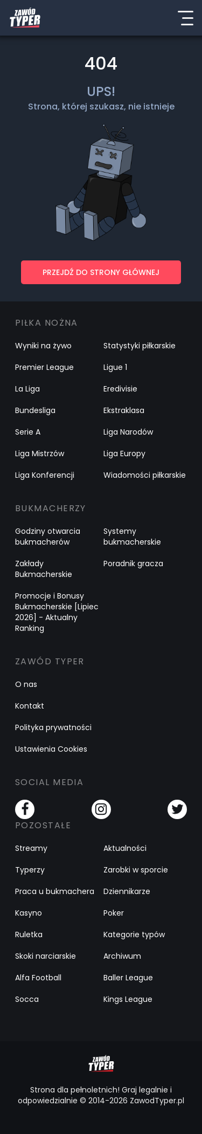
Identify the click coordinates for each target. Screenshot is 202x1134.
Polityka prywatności (53, 727)
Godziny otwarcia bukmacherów (47, 536)
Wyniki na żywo (43, 345)
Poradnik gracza (133, 563)
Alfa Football (38, 977)
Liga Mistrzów (39, 453)
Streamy (31, 848)
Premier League (44, 367)
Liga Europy (124, 453)
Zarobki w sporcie (135, 869)
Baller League (128, 977)
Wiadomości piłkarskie (144, 475)
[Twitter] (177, 809)
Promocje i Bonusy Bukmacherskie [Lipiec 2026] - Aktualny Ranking (57, 612)
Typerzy (30, 869)
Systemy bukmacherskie (132, 536)
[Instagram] (101, 809)
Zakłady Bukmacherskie (43, 569)
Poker (113, 913)
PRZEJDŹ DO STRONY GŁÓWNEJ (101, 272)
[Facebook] (24, 809)
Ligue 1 (115, 367)
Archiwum (122, 956)
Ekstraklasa (123, 410)
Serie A (27, 432)
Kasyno (28, 913)
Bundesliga (35, 410)
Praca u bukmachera (54, 891)
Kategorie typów (134, 934)
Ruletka (29, 934)
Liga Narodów (128, 432)
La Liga (27, 388)
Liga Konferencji (44, 475)
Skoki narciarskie (45, 956)
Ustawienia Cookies (51, 749)
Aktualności (125, 848)
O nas (26, 684)
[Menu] (185, 18)
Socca (27, 999)
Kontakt (29, 705)
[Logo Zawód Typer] (25, 18)
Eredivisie (120, 388)
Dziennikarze (126, 891)
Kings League (127, 999)
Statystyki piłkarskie (139, 345)
